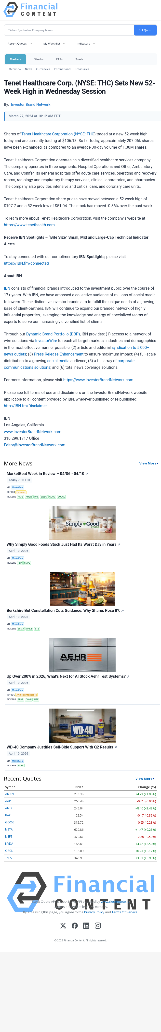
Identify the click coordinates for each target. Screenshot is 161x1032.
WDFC (21, 765)
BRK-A (21, 629)
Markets (15, 59)
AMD (8, 808)
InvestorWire (46, 340)
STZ (37, 629)
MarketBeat (17, 487)
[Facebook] (75, 926)
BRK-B (30, 629)
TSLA (8, 858)
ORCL (9, 851)
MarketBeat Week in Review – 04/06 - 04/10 (47, 473)
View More (147, 463)
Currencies (43, 69)
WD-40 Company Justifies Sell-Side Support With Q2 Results (62, 747)
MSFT (8, 836)
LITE (36, 699)
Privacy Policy (94, 912)
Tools (79, 59)
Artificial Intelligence (26, 695)
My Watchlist (51, 43)
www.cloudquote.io (115, 901)
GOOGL (61, 497)
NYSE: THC (84, 134)
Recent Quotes (17, 43)
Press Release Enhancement (58, 354)
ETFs (59, 59)
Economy (21, 492)
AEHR (20, 699)
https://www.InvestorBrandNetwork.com (98, 380)
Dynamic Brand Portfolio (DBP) (53, 334)
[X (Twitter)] (63, 926)
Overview (15, 69)
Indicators (83, 43)
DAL (36, 497)
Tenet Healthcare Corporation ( (48, 134)
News (28, 69)
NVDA (9, 844)
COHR (29, 699)
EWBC (44, 497)
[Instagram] (98, 926)
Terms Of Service (124, 912)
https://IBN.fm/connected (26, 263)
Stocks (38, 59)
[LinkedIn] (86, 926)
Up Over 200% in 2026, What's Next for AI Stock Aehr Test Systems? (68, 676)
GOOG (52, 497)
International (62, 69)
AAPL (20, 497)
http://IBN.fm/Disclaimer (25, 405)
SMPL (27, 563)
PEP (20, 563)
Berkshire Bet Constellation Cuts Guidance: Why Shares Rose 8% (65, 610)
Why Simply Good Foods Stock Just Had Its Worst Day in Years (63, 544)
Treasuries (82, 69)
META (9, 829)
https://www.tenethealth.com (29, 225)
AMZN (29, 497)
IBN (7, 288)
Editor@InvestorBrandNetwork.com (34, 445)
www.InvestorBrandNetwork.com (32, 431)
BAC (8, 815)
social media (58, 360)
